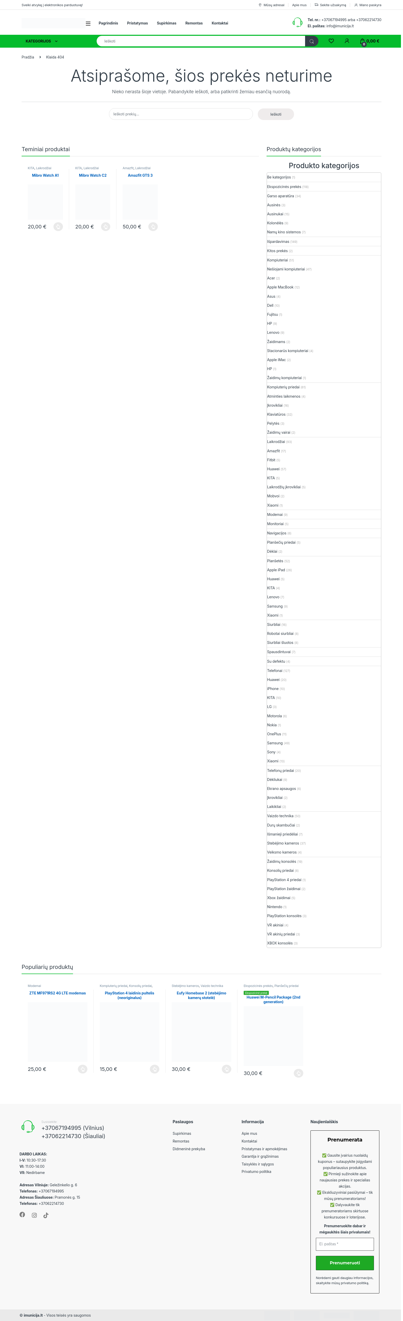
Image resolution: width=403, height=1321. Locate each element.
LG (269, 706)
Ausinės (273, 205)
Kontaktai (220, 23)
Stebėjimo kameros (283, 843)
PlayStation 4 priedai (284, 879)
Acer (271, 278)
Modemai (274, 514)
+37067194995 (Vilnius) (72, 1127)
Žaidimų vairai (278, 432)
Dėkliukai (274, 779)
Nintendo (274, 907)
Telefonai (274, 670)
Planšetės (275, 561)
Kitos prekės (277, 251)
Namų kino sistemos (284, 232)
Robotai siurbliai (280, 633)
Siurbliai (273, 624)
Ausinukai (275, 214)
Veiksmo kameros (282, 852)
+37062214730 (368, 20)
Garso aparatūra (280, 196)
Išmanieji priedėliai (282, 834)
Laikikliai (274, 806)
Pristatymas (137, 23)
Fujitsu (272, 314)
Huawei (273, 469)
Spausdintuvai (279, 652)
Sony (271, 752)
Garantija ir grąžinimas (260, 1156)
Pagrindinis (108, 23)
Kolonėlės (275, 223)
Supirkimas (166, 23)
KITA (31, 168)
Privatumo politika (256, 1171)
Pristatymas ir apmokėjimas (264, 1149)
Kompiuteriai (277, 260)
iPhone (273, 688)
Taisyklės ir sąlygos (258, 1164)
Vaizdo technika (280, 816)
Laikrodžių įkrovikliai (283, 487)
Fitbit (271, 460)
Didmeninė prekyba (189, 1149)
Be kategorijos (279, 177)
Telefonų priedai (280, 770)
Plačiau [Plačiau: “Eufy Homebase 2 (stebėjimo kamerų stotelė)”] (226, 1069)
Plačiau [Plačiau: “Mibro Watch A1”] (58, 226)
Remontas (194, 23)
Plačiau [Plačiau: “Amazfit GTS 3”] (153, 226)
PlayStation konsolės (284, 916)
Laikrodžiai (43, 168)
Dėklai (272, 551)
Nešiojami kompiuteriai (286, 269)
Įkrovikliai (274, 405)
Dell (270, 305)
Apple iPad (276, 570)
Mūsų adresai (271, 5)
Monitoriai (275, 524)
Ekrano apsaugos (281, 788)
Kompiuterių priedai (283, 387)
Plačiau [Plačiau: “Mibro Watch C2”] (106, 226)
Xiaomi (272, 505)
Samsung (275, 606)
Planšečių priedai (281, 542)
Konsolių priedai (280, 870)
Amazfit (128, 168)
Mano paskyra (367, 5)
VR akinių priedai (281, 934)
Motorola (274, 716)
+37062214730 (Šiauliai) (73, 1136)
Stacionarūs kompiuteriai (287, 350)
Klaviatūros (276, 414)
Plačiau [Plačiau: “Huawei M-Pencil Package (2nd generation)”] (298, 1073)
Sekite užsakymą (330, 5)
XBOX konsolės (279, 943)
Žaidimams (276, 341)
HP (269, 323)
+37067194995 (333, 20)
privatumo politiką (354, 1283)
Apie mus (299, 5)
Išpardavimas (278, 241)
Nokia (272, 725)
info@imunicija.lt (331, 26)
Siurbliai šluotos (280, 642)
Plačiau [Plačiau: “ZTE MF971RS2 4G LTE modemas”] (82, 1069)
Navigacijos (276, 533)
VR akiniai (275, 925)
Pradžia (28, 57)
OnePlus (274, 734)
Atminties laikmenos (283, 396)
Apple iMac (276, 359)
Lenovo (273, 332)
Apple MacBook (280, 287)
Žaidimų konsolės (281, 861)
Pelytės (273, 423)
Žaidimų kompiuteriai (284, 378)
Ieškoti (275, 114)
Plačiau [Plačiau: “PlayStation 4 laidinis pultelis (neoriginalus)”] (154, 1069)
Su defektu (276, 661)
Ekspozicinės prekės (284, 186)
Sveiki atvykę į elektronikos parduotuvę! (52, 5)
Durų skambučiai (281, 825)
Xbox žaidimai (278, 898)
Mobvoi (273, 496)
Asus (271, 296)
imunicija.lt (33, 1315)
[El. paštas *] (345, 1244)
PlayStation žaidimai (283, 889)
